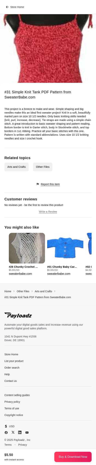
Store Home (15, 7)
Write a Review (48, 211)
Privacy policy (12, 401)
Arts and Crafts (16, 166)
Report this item (48, 184)
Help (7, 374)
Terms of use (11, 408)
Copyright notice (13, 415)
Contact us (10, 380)
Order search (11, 367)
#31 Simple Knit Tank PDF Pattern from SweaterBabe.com (37, 297)
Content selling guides (17, 395)
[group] (27, 254)
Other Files (42, 166)
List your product (13, 361)
